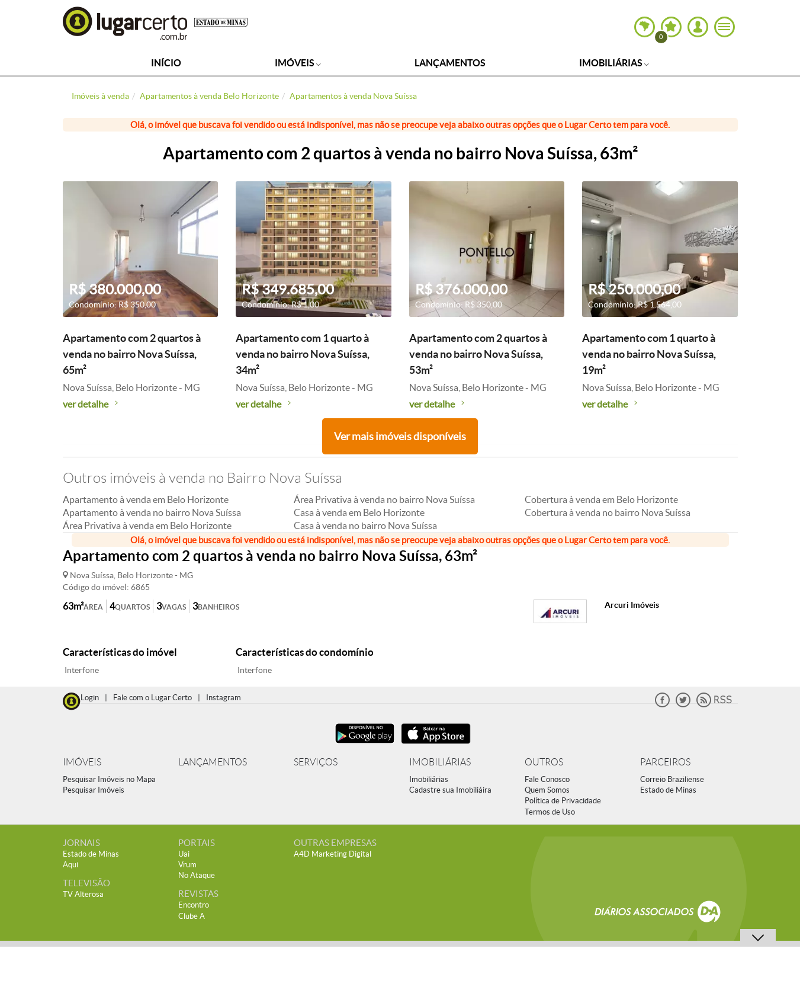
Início (166, 62)
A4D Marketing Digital (332, 854)
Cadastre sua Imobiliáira (450, 790)
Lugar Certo (125, 23)
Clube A (191, 916)
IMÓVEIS (82, 762)
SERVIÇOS (316, 762)
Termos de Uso (550, 811)
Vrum (187, 864)
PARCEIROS (665, 762)
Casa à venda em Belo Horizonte (359, 512)
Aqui (70, 864)
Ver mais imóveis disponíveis (400, 436)
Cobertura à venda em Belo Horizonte (601, 499)
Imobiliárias (614, 62)
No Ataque (196, 875)
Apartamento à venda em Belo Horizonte (146, 499)
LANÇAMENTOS (212, 762)
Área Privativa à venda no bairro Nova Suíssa (384, 499)
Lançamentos (450, 62)
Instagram (223, 697)
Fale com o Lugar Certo (152, 697)
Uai (183, 854)
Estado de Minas (668, 790)
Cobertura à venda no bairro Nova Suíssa (607, 512)
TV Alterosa (83, 894)
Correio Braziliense (672, 779)
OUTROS (544, 762)
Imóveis (298, 62)
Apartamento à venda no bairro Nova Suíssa (152, 512)
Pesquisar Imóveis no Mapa (109, 779)
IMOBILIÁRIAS (440, 762)
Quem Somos (547, 790)
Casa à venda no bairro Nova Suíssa (365, 525)
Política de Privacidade (563, 800)
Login (90, 697)
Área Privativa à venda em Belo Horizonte (147, 525)
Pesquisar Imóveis (93, 790)
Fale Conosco (547, 779)
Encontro (193, 904)
